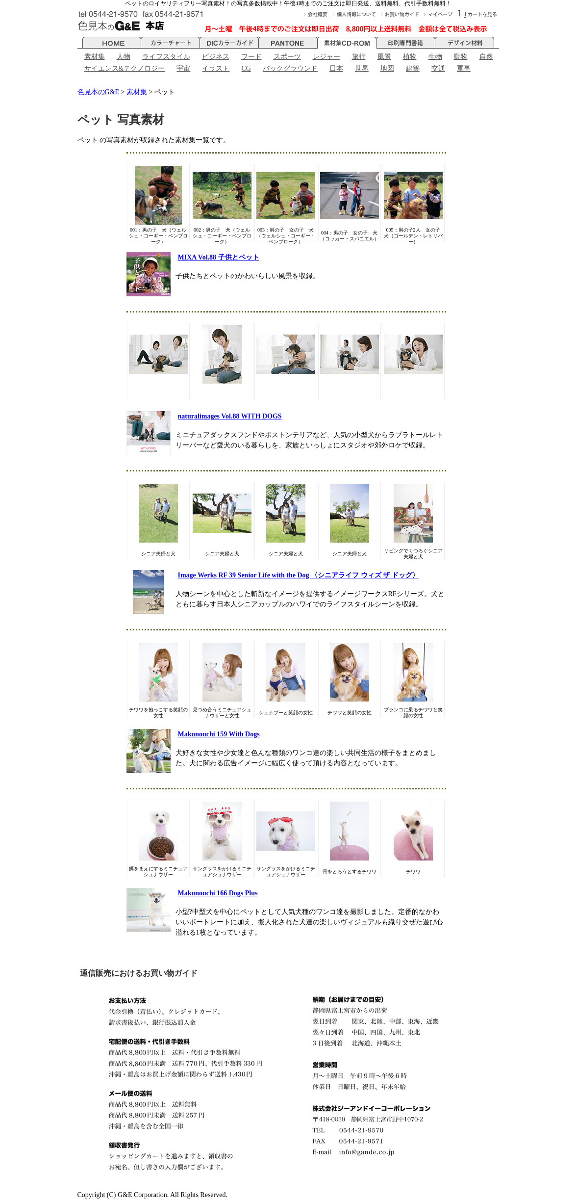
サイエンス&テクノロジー (124, 68)
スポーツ (287, 56)
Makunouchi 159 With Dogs (219, 734)
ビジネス (215, 56)
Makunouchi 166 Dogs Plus (218, 893)
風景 (384, 56)
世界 (362, 68)
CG (245, 68)
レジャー (326, 56)
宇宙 (183, 68)
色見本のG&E (98, 92)
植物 (410, 56)
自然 (486, 56)
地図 (387, 68)
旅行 (359, 56)
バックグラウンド (290, 68)
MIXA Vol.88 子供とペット (218, 257)
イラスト (215, 68)
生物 (435, 56)
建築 (413, 68)
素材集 (94, 56)
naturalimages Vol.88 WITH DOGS (230, 416)
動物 (461, 56)
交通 (438, 68)
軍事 (464, 68)
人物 (123, 56)
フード (251, 56)
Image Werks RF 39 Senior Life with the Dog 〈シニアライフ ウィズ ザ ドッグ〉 (298, 575)
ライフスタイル (166, 56)
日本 (336, 68)
